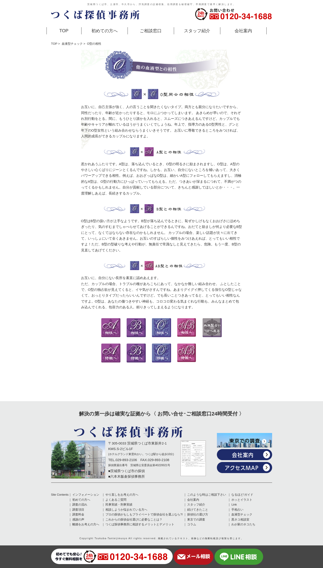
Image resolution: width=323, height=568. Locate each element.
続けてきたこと (197, 509)
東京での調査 (196, 519)
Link (234, 504)
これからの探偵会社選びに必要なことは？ (133, 519)
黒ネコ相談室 (240, 519)
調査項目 (78, 509)
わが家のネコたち (243, 524)
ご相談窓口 (151, 30)
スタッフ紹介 (197, 30)
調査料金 (78, 514)
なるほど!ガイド (242, 494)
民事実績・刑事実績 (118, 504)
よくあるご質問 (115, 499)
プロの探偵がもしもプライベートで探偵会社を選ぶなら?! (144, 514)
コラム (191, 524)
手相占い (237, 509)
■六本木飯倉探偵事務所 (126, 476)
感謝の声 (78, 519)
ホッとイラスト (241, 499)
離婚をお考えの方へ (85, 524)
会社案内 (243, 30)
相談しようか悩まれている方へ (126, 509)
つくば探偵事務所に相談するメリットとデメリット (139, 524)
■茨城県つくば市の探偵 (126, 471)
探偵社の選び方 (197, 514)
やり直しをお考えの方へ (121, 494)
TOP (64, 30)
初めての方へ (104, 30)
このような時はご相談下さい (206, 494)
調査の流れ (79, 504)
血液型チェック (72, 43)
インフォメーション (85, 494)
